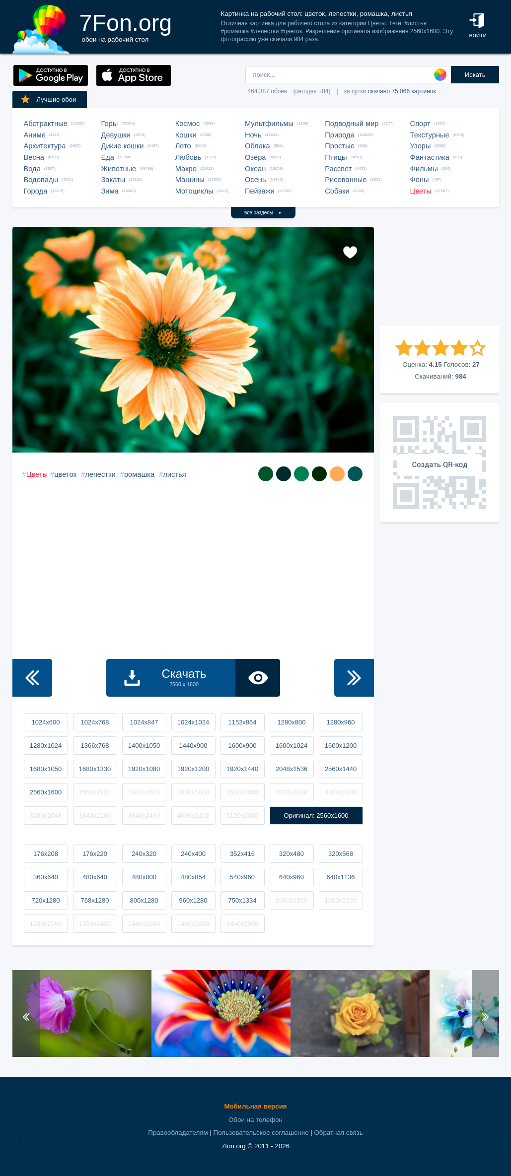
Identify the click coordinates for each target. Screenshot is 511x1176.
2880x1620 (144, 792)
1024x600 (45, 722)
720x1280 (45, 900)
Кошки (186, 135)
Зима (110, 191)
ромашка (139, 474)
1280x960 (340, 722)
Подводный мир (351, 124)
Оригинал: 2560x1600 (316, 815)
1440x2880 (193, 923)
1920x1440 (242, 769)
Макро (186, 169)
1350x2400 (95, 923)
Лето (183, 146)
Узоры (420, 146)
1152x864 (242, 722)
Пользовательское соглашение (261, 1132)
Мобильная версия (255, 1106)
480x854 (193, 877)
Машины (190, 180)
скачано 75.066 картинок (402, 91)
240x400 (193, 853)
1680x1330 (95, 769)
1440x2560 (144, 923)
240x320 (144, 853)
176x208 (45, 853)
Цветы (421, 191)
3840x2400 (144, 815)
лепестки (100, 474)
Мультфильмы (269, 124)
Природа (340, 135)
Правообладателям (178, 1132)
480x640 (94, 877)
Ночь (253, 135)
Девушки (116, 135)
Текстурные (429, 135)
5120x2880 (242, 815)
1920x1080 (144, 769)
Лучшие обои (48, 99)
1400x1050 (144, 745)
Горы (109, 124)
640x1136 (340, 877)
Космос (187, 124)
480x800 (144, 877)
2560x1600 (46, 792)
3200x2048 (291, 792)
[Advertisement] (439, 276)
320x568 (340, 853)
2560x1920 (95, 792)
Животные (119, 169)
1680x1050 (46, 769)
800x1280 (144, 900)
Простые (340, 146)
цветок (65, 474)
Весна (34, 157)
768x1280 (94, 900)
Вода (32, 169)
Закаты (113, 180)
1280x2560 (46, 923)
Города (36, 191)
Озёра (255, 157)
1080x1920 (291, 900)
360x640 (45, 877)
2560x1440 (341, 769)
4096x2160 (193, 815)
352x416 (242, 853)
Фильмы (424, 169)
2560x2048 (242, 792)
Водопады (41, 180)
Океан (255, 169)
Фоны (419, 180)
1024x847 (144, 722)
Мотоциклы (194, 191)
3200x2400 (341, 792)
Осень (255, 180)
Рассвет (338, 169)
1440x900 (193, 745)
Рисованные (345, 180)
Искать (475, 74)
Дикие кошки (122, 146)
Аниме (35, 135)
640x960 (291, 877)
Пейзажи (260, 191)
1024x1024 (193, 722)
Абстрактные (46, 124)
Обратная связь (338, 1132)
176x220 (94, 853)
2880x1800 (193, 792)
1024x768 (94, 722)
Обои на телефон (255, 1119)
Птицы (336, 157)
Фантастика (429, 157)
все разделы (263, 212)
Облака (257, 146)
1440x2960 (242, 923)
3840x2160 (95, 815)
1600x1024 (291, 745)
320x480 (291, 853)
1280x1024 (46, 745)
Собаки (337, 191)
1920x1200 (193, 769)
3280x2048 (46, 815)
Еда (107, 157)
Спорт (420, 124)
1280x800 (291, 722)
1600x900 (242, 745)
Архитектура (45, 146)
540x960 (242, 877)
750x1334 (242, 900)
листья (174, 474)
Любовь (188, 157)
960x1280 (193, 900)
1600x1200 (341, 745)
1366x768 (94, 745)
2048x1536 (291, 769)
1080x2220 (341, 900)
